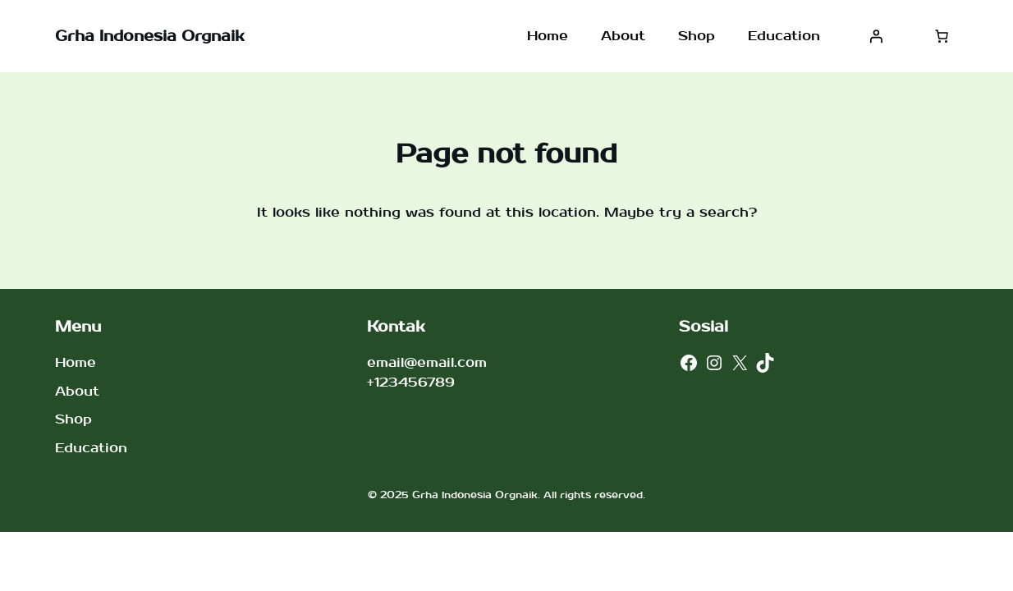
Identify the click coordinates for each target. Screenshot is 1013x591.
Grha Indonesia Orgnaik (150, 36)
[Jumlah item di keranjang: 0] (941, 36)
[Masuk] (875, 36)
